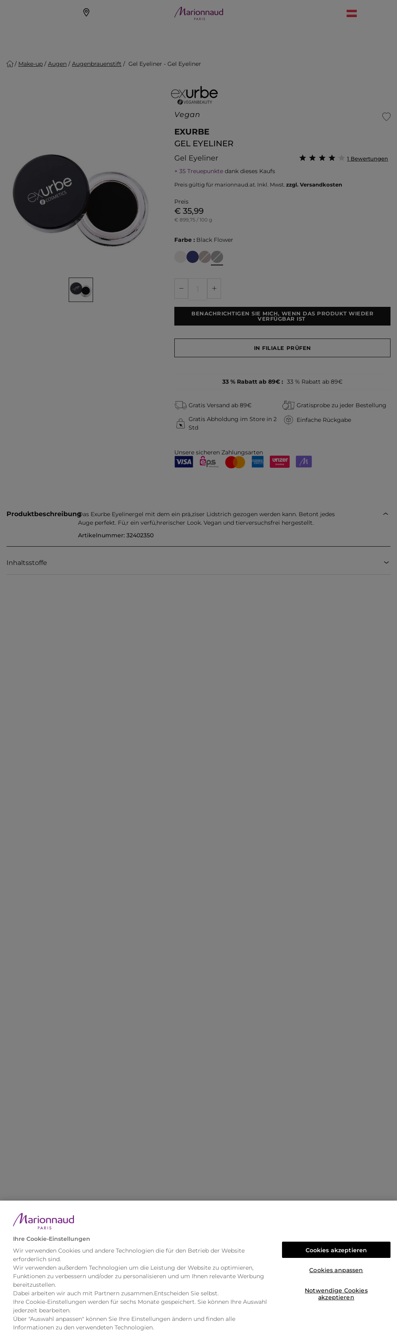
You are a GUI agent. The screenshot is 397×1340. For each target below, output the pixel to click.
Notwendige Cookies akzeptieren (336, 1293)
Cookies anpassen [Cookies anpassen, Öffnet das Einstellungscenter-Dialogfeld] (336, 1270)
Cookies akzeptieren (336, 1250)
